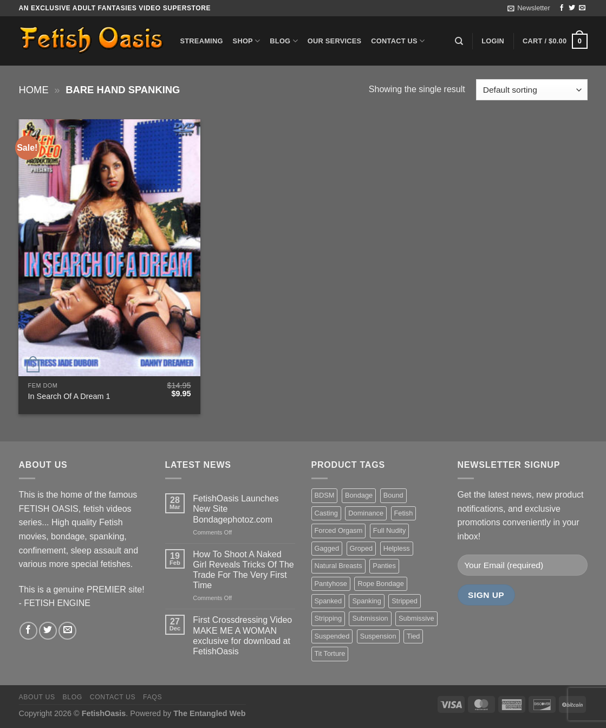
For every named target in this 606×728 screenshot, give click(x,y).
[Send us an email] (582, 8)
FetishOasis (104, 713)
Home (34, 89)
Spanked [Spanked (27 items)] (328, 601)
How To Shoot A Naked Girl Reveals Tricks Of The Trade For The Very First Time (243, 570)
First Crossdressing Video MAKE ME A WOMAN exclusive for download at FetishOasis (242, 635)
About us (37, 697)
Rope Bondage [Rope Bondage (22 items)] (380, 583)
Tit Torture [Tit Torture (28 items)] (330, 653)
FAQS (152, 697)
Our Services (335, 41)
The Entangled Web (209, 713)
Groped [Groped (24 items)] (361, 548)
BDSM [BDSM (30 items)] (325, 495)
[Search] (459, 41)
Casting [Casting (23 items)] (326, 513)
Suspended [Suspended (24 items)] (332, 636)
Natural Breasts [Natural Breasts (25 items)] (338, 566)
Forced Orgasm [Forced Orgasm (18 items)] (339, 530)
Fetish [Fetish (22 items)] (403, 513)
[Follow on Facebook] (561, 8)
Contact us (398, 41)
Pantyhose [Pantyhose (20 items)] (331, 583)
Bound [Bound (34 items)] (393, 495)
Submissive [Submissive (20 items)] (416, 618)
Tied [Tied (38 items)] (413, 636)
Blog (283, 41)
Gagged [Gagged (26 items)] (327, 548)
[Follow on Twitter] (572, 8)
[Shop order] (531, 89)
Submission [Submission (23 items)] (370, 618)
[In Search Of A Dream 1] (109, 247)
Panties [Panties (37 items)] (384, 566)
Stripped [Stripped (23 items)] (405, 601)
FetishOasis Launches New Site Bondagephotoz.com (235, 509)
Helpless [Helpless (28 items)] (396, 548)
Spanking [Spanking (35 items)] (366, 601)
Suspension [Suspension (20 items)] (378, 636)
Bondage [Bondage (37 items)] (359, 495)
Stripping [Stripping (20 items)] (328, 618)
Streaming (201, 41)
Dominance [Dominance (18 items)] (365, 513)
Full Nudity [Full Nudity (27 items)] (389, 530)
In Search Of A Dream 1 (69, 396)
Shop (246, 41)
